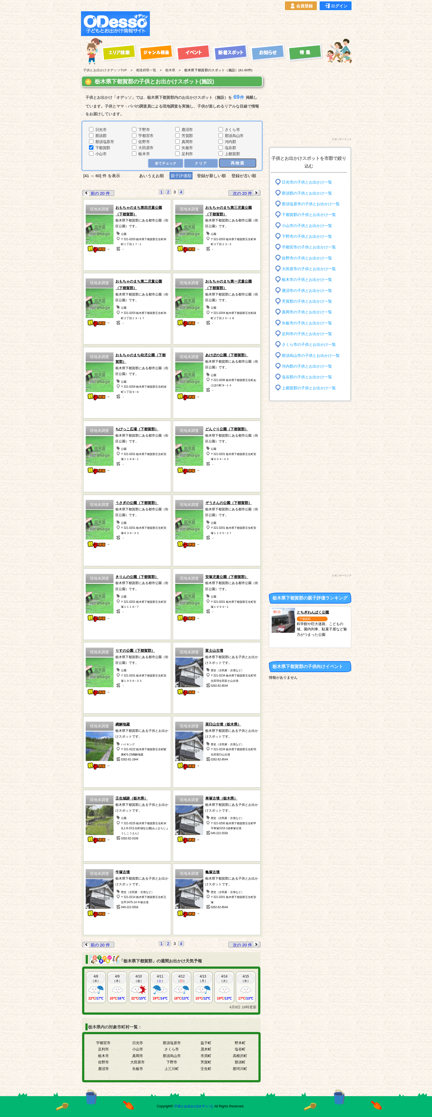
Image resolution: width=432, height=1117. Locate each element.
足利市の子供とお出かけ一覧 (307, 334)
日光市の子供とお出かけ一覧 (307, 182)
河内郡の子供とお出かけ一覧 (307, 366)
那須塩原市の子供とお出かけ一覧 (311, 204)
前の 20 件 (96, 193)
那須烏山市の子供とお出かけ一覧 (311, 355)
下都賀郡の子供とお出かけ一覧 (309, 215)
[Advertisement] (252, 23)
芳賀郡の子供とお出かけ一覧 (307, 301)
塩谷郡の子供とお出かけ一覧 (307, 377)
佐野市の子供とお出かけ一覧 (307, 258)
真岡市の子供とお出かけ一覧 (307, 312)
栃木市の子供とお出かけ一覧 (307, 280)
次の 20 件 (246, 193)
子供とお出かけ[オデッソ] (193, 1106)
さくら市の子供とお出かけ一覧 (309, 345)
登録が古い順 (244, 175)
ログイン (335, 6)
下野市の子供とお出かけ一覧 (307, 236)
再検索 (238, 163)
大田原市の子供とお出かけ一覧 (309, 269)
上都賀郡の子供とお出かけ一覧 (309, 388)
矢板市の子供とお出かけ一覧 (307, 323)
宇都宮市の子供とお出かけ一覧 (309, 247)
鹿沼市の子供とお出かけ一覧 (307, 290)
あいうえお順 (151, 175)
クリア (201, 163)
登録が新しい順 (211, 175)
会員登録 (301, 6)
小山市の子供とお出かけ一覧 (307, 225)
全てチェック (165, 163)
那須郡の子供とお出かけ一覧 (307, 193)
